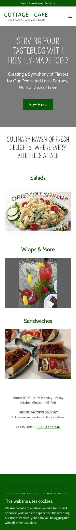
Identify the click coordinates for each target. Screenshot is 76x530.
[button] (70, 16)
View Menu (38, 105)
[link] (26, 16)
